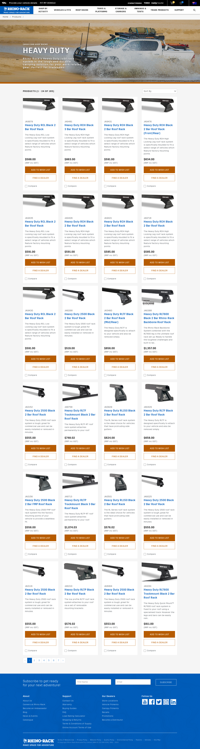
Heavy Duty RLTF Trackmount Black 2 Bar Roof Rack (80, 414)
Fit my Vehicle (48, 3)
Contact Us (68, 701)
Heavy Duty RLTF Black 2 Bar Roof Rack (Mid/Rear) (118, 318)
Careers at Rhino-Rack (34, 704)
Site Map (157, 740)
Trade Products (160, 10)
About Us (27, 701)
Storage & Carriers (121, 10)
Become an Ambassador (35, 708)
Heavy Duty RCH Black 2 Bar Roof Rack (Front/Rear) (158, 129)
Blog (25, 712)
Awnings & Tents (140, 10)
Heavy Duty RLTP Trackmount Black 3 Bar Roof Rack (80, 504)
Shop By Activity (43, 10)
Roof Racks (82, 10)
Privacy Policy (82, 740)
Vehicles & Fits (62, 10)
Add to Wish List (40, 170)
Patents (139, 740)
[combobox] (159, 91)
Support (179, 10)
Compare (32, 186)
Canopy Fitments (110, 708)
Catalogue (28, 720)
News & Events (30, 716)
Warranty (67, 704)
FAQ (64, 712)
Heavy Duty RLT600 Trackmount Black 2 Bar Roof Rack (159, 593)
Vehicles (148, 740)
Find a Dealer (41, 178)
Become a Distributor (112, 720)
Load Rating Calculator (73, 716)
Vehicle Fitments (110, 704)
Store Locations (110, 701)
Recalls (105, 712)
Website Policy (95, 740)
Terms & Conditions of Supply (77, 723)
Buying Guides (69, 708)
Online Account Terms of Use (76, 727)
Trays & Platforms (101, 10)
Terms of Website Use (66, 740)
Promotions (107, 716)
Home (5, 17)
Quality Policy (109, 740)
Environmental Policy (125, 740)
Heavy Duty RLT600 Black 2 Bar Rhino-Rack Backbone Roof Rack (159, 318)
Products (16, 17)
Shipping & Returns (71, 720)
